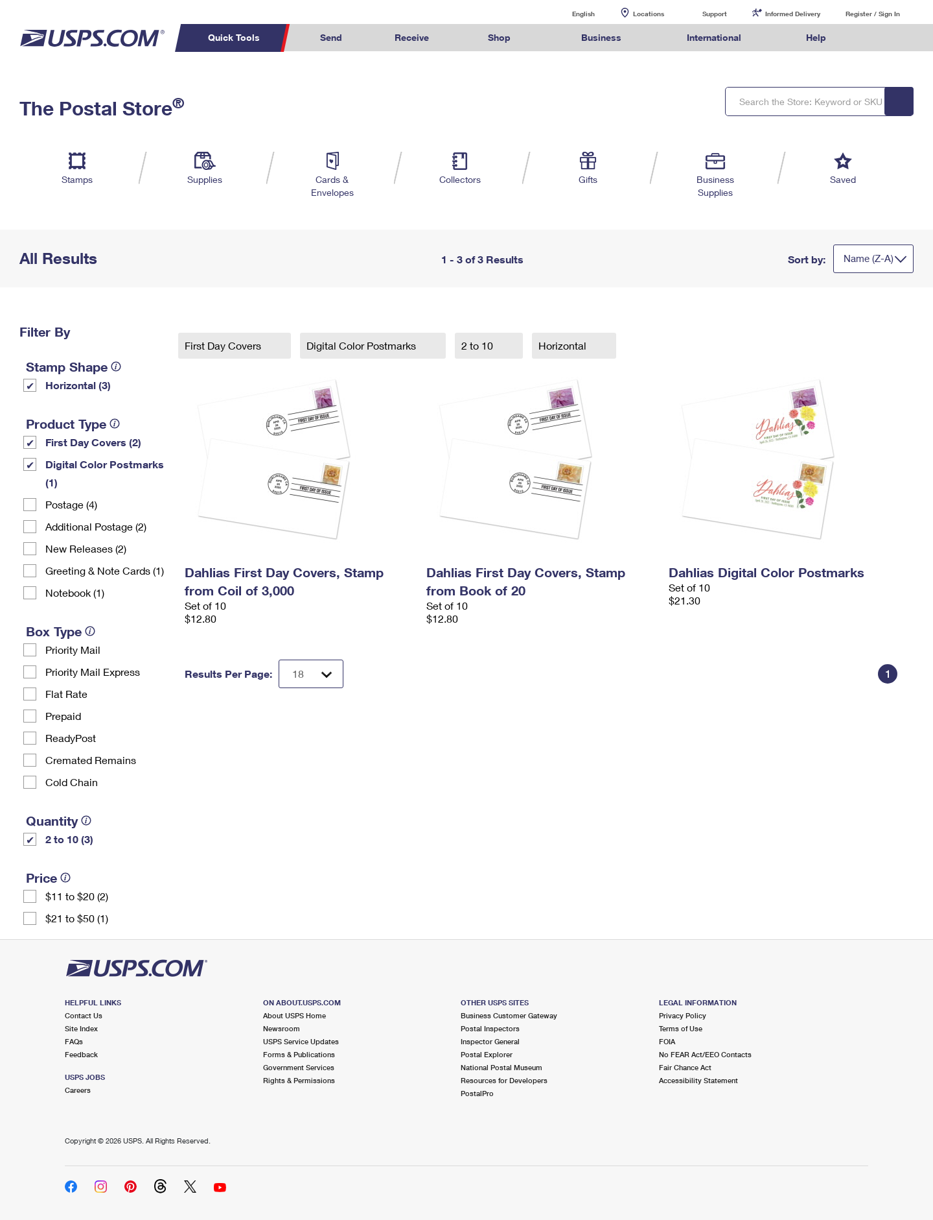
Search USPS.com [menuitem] (877, 38)
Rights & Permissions (299, 1080)
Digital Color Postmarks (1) (104, 473)
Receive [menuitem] (412, 37)
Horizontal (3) (78, 385)
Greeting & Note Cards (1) (104, 570)
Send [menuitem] (331, 37)
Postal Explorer (487, 1054)
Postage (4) (71, 504)
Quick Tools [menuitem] (234, 37)
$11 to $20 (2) (76, 896)
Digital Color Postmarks (362, 345)
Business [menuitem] (601, 37)
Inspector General (490, 1041)
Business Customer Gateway (509, 1015)
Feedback (81, 1054)
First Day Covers (224, 345)
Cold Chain (71, 782)
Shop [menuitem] (499, 37)
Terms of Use (680, 1028)
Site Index (81, 1028)
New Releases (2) (85, 548)
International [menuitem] (714, 37)
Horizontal (563, 345)
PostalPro (477, 1093)
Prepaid (63, 716)
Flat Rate (66, 694)
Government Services (298, 1067)
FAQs (74, 1041)
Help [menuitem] (816, 37)
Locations (648, 14)
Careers (78, 1090)
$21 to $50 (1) (76, 918)
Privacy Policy (682, 1015)
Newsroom (281, 1028)
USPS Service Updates (301, 1041)
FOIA (667, 1041)
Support (714, 14)
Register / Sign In (873, 14)
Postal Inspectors (490, 1028)
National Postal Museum (501, 1067)
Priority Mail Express (92, 671)
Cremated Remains (90, 760)
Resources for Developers (504, 1080)
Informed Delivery (792, 14)
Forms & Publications (299, 1054)
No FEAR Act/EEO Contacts (705, 1054)
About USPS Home (294, 1015)
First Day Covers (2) (93, 442)
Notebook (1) (74, 592)
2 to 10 (478, 345)
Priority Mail (72, 649)
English (570, 13)
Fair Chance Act (685, 1067)
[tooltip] (116, 366)
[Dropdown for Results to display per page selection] (311, 674)
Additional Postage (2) (95, 526)
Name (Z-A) (868, 258)
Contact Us (83, 1015)
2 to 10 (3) (69, 839)
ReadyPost (70, 738)
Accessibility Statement (698, 1080)
